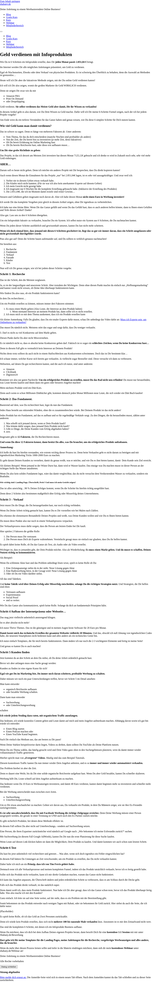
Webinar (10, 22)
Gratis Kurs (11, 17)
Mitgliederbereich (15, 25)
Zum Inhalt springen (10, 1)
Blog (8, 14)
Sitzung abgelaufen (10, 972)
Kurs (8, 20)
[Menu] (1, 31)
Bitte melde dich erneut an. (13, 977)
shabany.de (5, 4)
